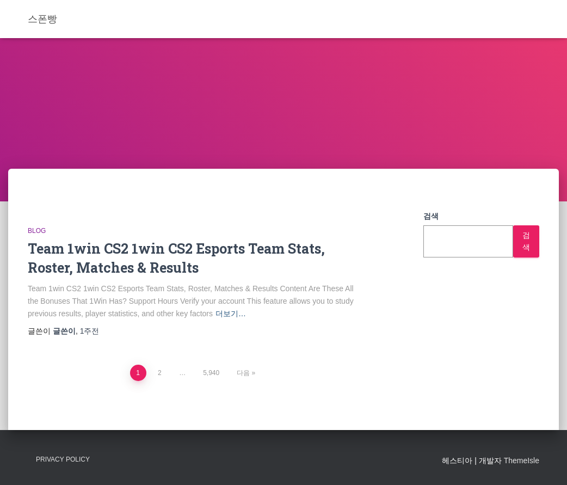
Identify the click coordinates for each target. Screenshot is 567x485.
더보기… (230, 313)
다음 (243, 373)
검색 (431, 216)
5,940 (211, 373)
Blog (37, 231)
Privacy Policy (63, 459)
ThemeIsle (521, 460)
